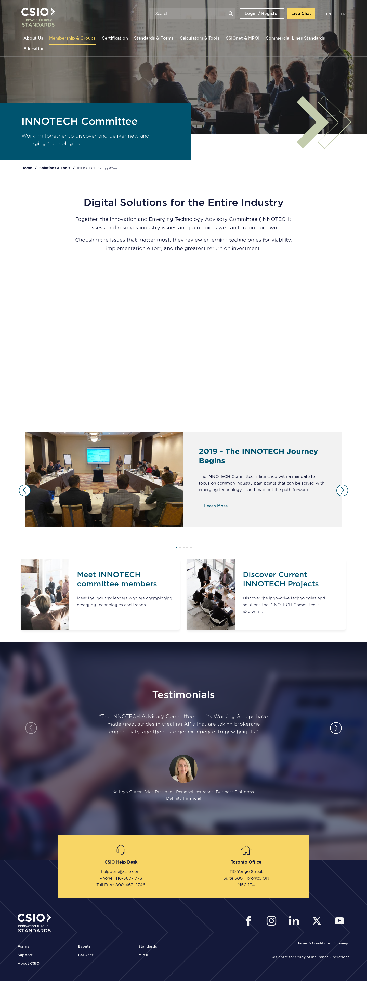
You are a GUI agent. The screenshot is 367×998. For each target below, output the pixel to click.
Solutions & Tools (54, 168)
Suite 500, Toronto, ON (246, 878)
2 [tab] (180, 547)
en (328, 14)
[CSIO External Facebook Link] (250, 921)
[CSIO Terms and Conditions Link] (314, 943)
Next (342, 490)
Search (230, 13)
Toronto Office (246, 862)
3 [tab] (184, 547)
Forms (23, 946)
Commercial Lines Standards (295, 38)
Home (26, 168)
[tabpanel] (183, 479)
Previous (25, 490)
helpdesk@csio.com (121, 871)
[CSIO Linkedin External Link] (295, 921)
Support (25, 955)
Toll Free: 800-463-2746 (120, 884)
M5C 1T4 (246, 884)
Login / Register (262, 13)
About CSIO (29, 963)
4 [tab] (187, 547)
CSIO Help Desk (120, 862)
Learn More (216, 506)
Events (84, 946)
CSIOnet (86, 955)
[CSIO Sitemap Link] (341, 943)
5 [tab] (191, 547)
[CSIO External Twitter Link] (318, 921)
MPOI (143, 955)
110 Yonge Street (246, 871)
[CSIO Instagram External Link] (273, 921)
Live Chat (301, 13)
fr (343, 14)
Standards (147, 946)
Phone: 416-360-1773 (121, 878)
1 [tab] (176, 547)
